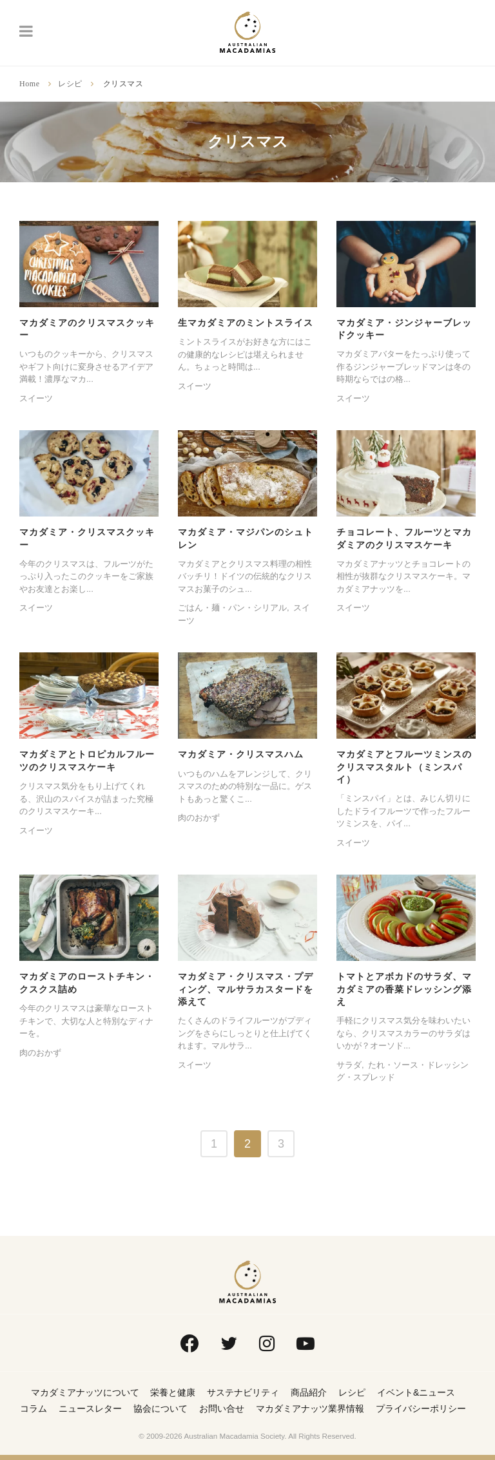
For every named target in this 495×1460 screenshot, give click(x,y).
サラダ (349, 1065)
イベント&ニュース (416, 1392)
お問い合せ (221, 1408)
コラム (33, 1408)
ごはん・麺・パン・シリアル (232, 607)
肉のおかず (199, 817)
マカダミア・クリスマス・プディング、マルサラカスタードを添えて (245, 989)
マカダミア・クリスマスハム (241, 754)
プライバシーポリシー (421, 1408)
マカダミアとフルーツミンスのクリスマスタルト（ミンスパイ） (404, 766)
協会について (160, 1408)
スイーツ (36, 398)
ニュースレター (90, 1408)
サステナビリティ (243, 1392)
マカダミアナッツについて (85, 1392)
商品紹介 (309, 1392)
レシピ (70, 84)
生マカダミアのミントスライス (245, 323)
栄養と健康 (172, 1392)
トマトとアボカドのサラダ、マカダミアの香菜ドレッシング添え (404, 989)
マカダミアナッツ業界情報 (310, 1408)
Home (29, 84)
